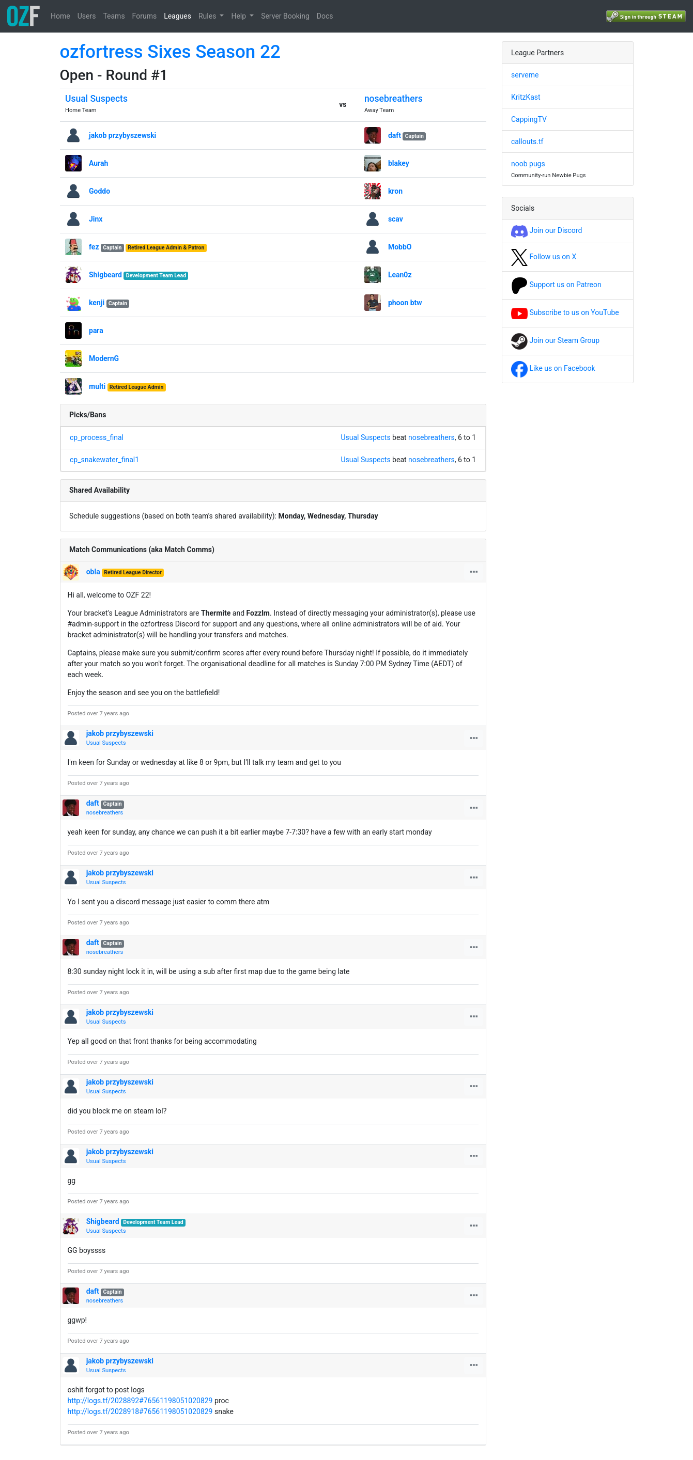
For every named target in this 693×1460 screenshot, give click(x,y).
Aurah (98, 163)
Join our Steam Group (555, 340)
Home (60, 16)
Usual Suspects (96, 98)
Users (87, 16)
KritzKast (526, 97)
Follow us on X (543, 257)
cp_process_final (97, 437)
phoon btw (405, 303)
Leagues (177, 16)
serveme (524, 75)
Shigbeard (105, 275)
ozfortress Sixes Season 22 (170, 51)
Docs (325, 16)
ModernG (104, 358)
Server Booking (285, 16)
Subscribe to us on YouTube (565, 312)
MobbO (400, 247)
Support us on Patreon (556, 284)
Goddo (99, 191)
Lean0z (400, 275)
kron (395, 191)
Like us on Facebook (553, 368)
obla (93, 572)
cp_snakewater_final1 (104, 460)
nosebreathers (393, 98)
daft (394, 135)
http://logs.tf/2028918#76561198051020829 (140, 1411)
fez (94, 247)
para (96, 330)
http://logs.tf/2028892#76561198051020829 (140, 1400)
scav (395, 219)
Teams (114, 16)
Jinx (96, 219)
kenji (96, 303)
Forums (144, 16)
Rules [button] (208, 16)
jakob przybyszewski (122, 135)
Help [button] (239, 16)
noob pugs (528, 164)
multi (97, 386)
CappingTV (529, 119)
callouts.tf (527, 141)
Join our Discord (546, 230)
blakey (398, 163)
